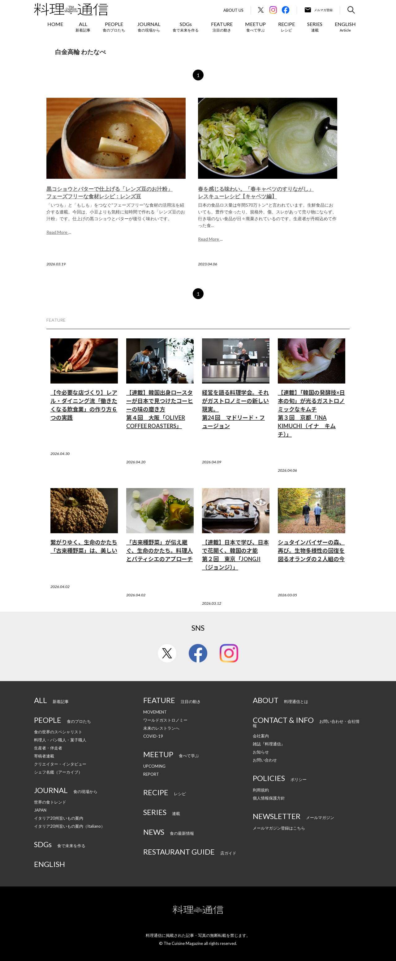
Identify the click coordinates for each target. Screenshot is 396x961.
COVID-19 (153, 736)
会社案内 (261, 735)
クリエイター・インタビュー (60, 764)
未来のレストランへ (161, 728)
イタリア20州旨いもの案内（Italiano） (69, 826)
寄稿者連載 (44, 755)
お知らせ (261, 751)
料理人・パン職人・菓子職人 (60, 739)
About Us (233, 10)
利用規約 (261, 789)
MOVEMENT (155, 712)
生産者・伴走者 (48, 747)
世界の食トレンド (50, 802)
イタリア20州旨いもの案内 (58, 818)
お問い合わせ (265, 759)
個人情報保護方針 (269, 798)
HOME (55, 24)
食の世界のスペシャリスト (58, 731)
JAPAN (40, 810)
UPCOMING (154, 766)
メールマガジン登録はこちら (279, 828)
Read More (57, 232)
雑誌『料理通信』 (269, 743)
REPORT (151, 774)
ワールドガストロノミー (165, 720)
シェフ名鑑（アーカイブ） (58, 772)
